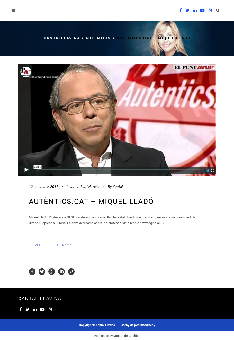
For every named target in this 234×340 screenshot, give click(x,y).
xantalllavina (61, 38)
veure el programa (53, 245)
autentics (98, 38)
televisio (93, 187)
